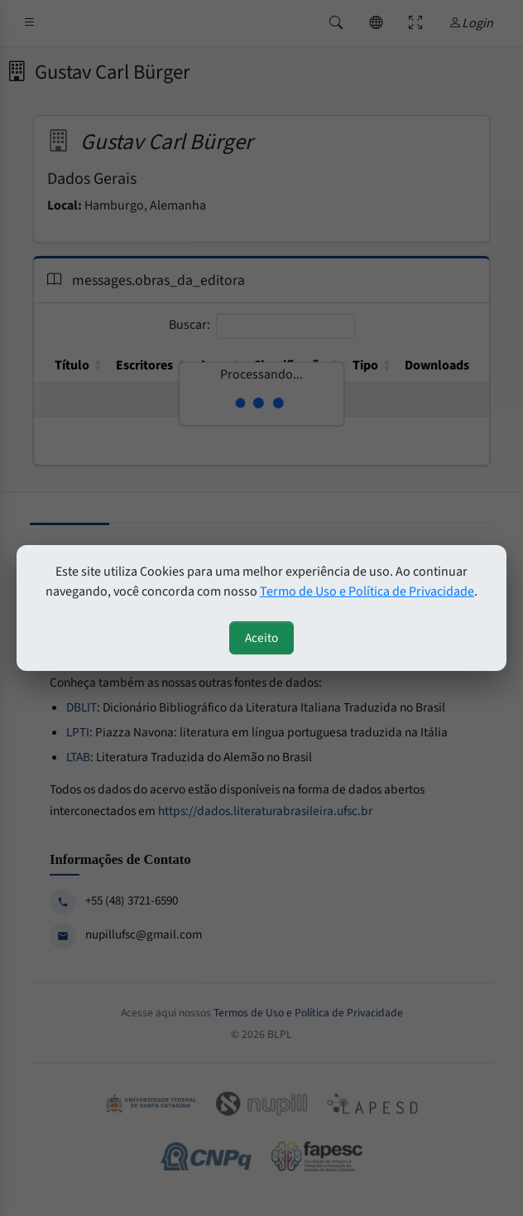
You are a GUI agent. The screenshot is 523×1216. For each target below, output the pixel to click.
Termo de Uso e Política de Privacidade (367, 591)
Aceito (261, 638)
